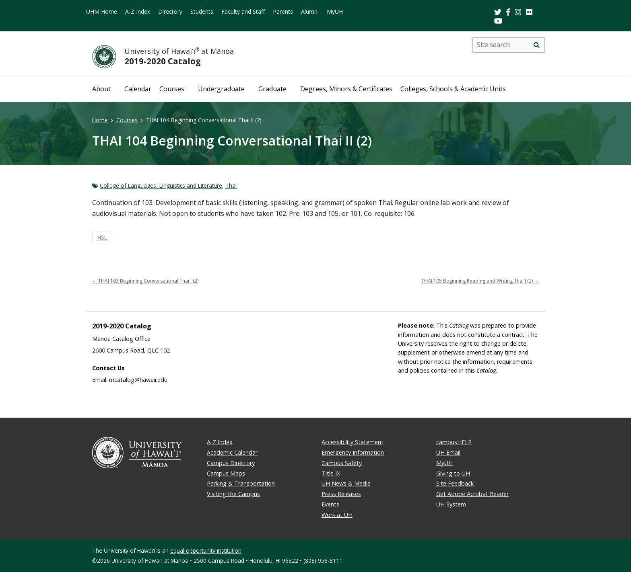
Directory (170, 11)
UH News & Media (346, 483)
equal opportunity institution (205, 550)
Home (100, 120)
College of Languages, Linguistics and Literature (161, 185)
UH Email (448, 452)
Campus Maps (226, 473)
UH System (451, 504)
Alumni (310, 11)
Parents (283, 11)
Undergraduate (221, 88)
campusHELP (454, 442)
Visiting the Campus (233, 494)
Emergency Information (353, 452)
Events (330, 504)
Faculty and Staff (243, 11)
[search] (536, 45)
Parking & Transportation (241, 483)
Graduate (272, 88)
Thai (231, 185)
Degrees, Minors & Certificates (346, 88)
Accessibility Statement (353, 442)
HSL (102, 237)
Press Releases (341, 494)
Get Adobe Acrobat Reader (472, 494)
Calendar (137, 88)
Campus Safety (342, 463)
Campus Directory (231, 463)
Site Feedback (455, 483)
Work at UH (337, 515)
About (101, 88)
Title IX (331, 473)
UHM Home (101, 11)
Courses (171, 88)
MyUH (335, 11)
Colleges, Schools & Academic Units (453, 88)
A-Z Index (137, 11)
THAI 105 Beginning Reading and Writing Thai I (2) (480, 280)
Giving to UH (453, 473)
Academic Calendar (232, 452)
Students (201, 11)
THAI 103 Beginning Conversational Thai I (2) (145, 280)
